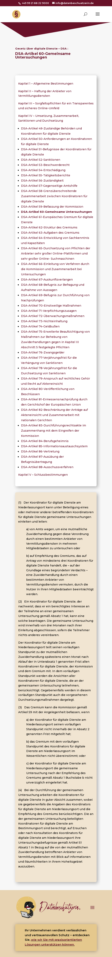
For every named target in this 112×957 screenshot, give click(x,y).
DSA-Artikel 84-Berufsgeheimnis (45, 441)
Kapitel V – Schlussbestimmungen (43, 474)
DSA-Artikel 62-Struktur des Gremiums (49, 227)
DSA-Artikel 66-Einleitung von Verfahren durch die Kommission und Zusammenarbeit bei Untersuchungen (55, 269)
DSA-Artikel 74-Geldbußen (40, 326)
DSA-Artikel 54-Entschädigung (43, 170)
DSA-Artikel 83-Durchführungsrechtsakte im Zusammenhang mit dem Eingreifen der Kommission (53, 431)
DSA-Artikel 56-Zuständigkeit (42, 180)
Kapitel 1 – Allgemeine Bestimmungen (45, 83)
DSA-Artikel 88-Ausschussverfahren (47, 467)
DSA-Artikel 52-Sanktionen (40, 160)
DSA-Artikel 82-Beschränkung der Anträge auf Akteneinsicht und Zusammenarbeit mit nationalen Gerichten (54, 415)
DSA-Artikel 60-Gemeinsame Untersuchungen (56, 212)
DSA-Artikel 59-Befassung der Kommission (52, 206)
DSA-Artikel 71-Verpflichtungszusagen (49, 311)
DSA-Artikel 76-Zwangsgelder (42, 352)
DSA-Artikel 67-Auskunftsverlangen (47, 279)
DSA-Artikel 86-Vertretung (40, 451)
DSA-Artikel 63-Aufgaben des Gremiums (50, 232)
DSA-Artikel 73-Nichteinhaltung (44, 321)
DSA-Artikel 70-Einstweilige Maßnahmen (51, 305)
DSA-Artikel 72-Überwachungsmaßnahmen (52, 316)
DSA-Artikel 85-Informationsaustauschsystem (54, 446)
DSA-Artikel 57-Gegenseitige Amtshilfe (49, 186)
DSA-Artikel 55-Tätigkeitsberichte (45, 175)
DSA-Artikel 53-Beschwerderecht (45, 165)
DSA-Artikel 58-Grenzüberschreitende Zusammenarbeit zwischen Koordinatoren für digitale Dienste (54, 196)
